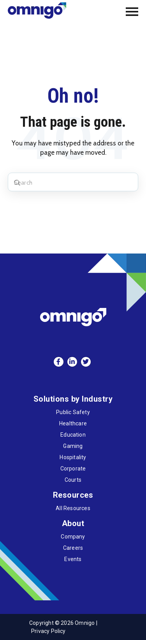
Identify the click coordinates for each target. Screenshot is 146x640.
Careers (73, 548)
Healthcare (73, 423)
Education (73, 435)
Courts (73, 480)
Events (72, 559)
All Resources (73, 508)
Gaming (73, 446)
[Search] (73, 182)
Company (73, 536)
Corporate (73, 468)
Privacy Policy (48, 631)
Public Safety (73, 412)
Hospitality (73, 457)
